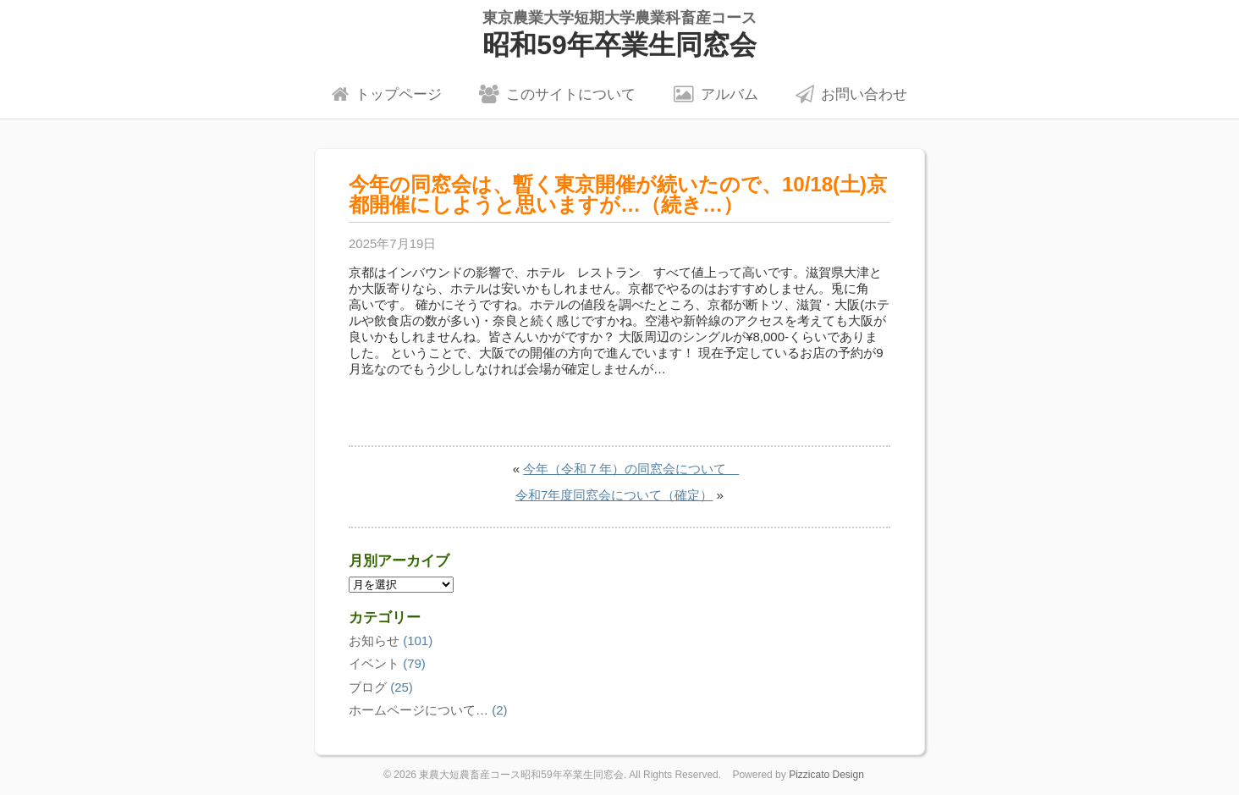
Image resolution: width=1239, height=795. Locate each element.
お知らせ (374, 640)
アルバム (716, 94)
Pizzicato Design (826, 775)
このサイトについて (557, 94)
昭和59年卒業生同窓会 (619, 34)
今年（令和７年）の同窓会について (631, 468)
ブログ (368, 687)
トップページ (387, 94)
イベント (374, 663)
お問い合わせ (851, 94)
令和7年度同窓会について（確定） (614, 495)
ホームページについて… (418, 710)
